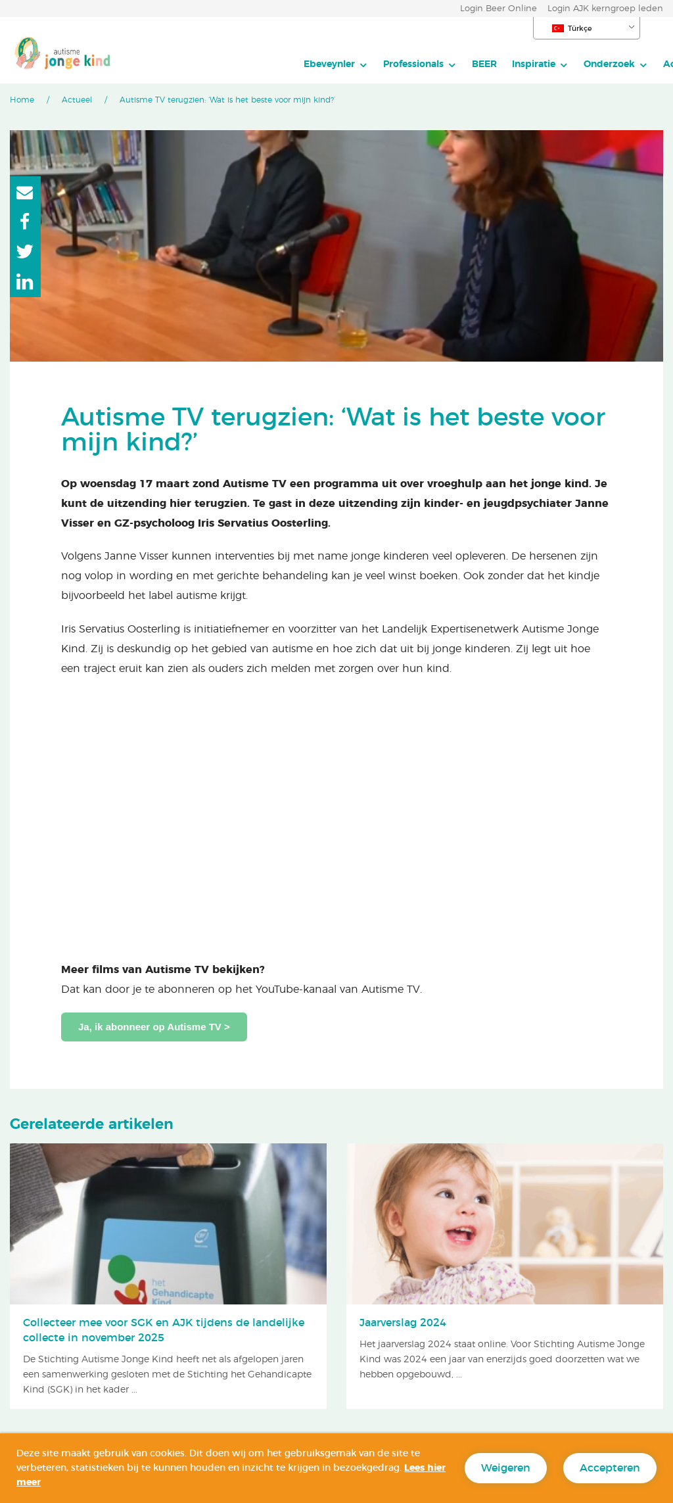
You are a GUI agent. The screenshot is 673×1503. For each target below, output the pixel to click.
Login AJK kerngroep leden (605, 9)
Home (22, 100)
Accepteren (610, 1468)
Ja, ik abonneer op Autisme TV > (154, 1026)
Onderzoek (470, 64)
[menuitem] (197, 64)
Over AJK (596, 64)
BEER (345, 64)
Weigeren (505, 1468)
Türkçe (572, 28)
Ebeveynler (190, 64)
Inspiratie (395, 64)
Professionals (274, 64)
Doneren (601, 93)
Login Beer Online (498, 9)
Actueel (542, 64)
